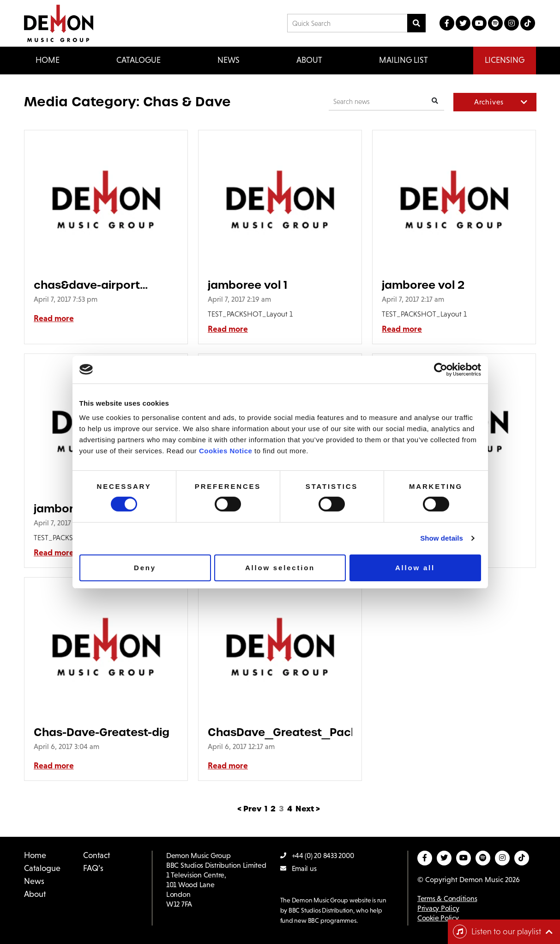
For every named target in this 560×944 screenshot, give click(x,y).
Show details (441, 538)
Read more (54, 318)
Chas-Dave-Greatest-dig (101, 732)
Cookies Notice (225, 451)
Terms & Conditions (447, 898)
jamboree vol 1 (247, 285)
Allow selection (280, 568)
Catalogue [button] (138, 60)
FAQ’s (93, 868)
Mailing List (403, 60)
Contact (96, 855)
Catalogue (42, 868)
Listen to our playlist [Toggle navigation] (497, 931)
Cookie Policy (438, 918)
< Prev (249, 809)
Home (48, 60)
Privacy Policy (438, 908)
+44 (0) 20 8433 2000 (317, 855)
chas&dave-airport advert (87, 285)
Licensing (504, 60)
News (228, 60)
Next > (307, 809)
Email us (298, 868)
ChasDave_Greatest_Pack (280, 732)
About (309, 60)
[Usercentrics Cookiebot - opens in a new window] (440, 369)
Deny (145, 568)
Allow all (415, 568)
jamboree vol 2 (423, 285)
